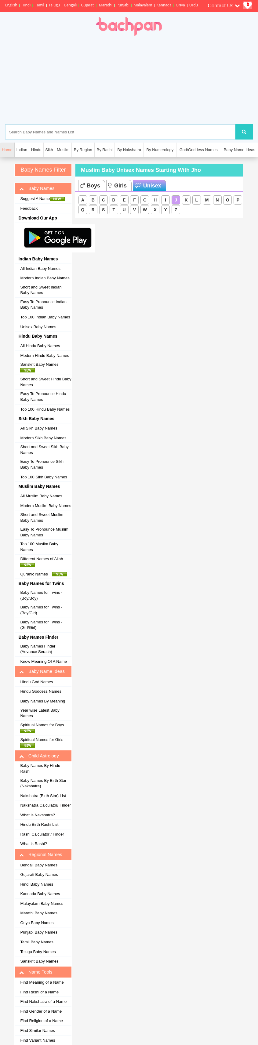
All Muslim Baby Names (41, 496)
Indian (21, 149)
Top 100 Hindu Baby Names (45, 409)
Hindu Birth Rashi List (39, 824)
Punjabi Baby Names (38, 932)
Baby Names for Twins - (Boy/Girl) (41, 610)
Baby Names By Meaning (42, 701)
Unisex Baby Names (38, 327)
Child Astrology (39, 756)
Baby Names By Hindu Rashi (40, 768)
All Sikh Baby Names (38, 428)
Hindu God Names (36, 682)
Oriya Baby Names (36, 922)
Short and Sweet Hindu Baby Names (45, 382)
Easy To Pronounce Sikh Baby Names (41, 464)
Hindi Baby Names (36, 884)
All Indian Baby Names (40, 268)
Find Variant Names (37, 1040)
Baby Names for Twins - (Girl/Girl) (41, 625)
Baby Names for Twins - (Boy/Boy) (41, 595)
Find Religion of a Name (41, 1020)
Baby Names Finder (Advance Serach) (37, 649)
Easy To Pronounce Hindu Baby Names (43, 396)
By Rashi (105, 149)
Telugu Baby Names (38, 951)
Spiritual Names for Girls (43, 742)
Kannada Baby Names (40, 893)
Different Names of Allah (43, 562)
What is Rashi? (33, 843)
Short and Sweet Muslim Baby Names (41, 517)
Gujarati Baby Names (39, 874)
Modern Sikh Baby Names (43, 438)
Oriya (180, 5)
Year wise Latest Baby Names (39, 713)
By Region (83, 149)
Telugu (54, 5)
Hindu (36, 149)
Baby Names (36, 188)
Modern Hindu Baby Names (44, 355)
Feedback (29, 208)
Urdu (193, 5)
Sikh (49, 149)
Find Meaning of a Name (42, 982)
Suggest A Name (42, 198)
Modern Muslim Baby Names (45, 505)
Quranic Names (43, 574)
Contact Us (224, 6)
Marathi (105, 5)
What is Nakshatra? (37, 815)
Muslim (63, 149)
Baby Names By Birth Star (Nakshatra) (43, 783)
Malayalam (143, 5)
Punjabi (123, 5)
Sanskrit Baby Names (41, 367)
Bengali (70, 5)
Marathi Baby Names (38, 913)
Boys (90, 186)
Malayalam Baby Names (41, 903)
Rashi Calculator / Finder (42, 834)
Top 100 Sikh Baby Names (43, 477)
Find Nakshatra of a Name (43, 1001)
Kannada (163, 5)
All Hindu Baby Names (40, 345)
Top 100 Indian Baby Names (45, 317)
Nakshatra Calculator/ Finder (45, 805)
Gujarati (88, 5)
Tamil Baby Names (36, 942)
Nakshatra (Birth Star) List (43, 795)
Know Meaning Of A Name (43, 661)
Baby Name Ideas (239, 149)
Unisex (148, 186)
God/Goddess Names (199, 149)
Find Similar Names (37, 1030)
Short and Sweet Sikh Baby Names (44, 449)
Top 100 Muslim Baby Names (39, 547)
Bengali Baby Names (38, 865)
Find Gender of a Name (41, 1011)
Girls (117, 186)
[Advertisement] (156, 80)
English (11, 5)
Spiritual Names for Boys (43, 728)
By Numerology (159, 149)
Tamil (39, 5)
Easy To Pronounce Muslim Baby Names (44, 532)
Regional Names (40, 854)
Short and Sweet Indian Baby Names (40, 290)
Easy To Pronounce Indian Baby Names (43, 304)
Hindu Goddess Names (40, 691)
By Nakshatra (129, 149)
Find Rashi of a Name (39, 992)
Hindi (26, 5)
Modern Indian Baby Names (44, 278)
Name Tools (35, 972)
